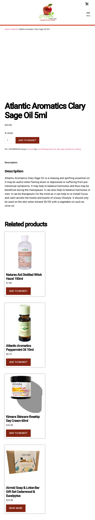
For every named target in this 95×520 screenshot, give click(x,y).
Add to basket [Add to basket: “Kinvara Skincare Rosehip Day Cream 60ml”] (18, 433)
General (14, 29)
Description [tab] (11, 162)
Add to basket (27, 140)
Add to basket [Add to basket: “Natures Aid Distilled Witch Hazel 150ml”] (18, 291)
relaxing (78, 149)
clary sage (60, 149)
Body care (52, 149)
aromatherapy (43, 149)
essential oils (69, 149)
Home (7, 29)
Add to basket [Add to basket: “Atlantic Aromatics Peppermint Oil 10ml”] (18, 362)
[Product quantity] (10, 140)
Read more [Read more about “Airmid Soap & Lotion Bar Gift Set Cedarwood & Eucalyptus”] (15, 508)
